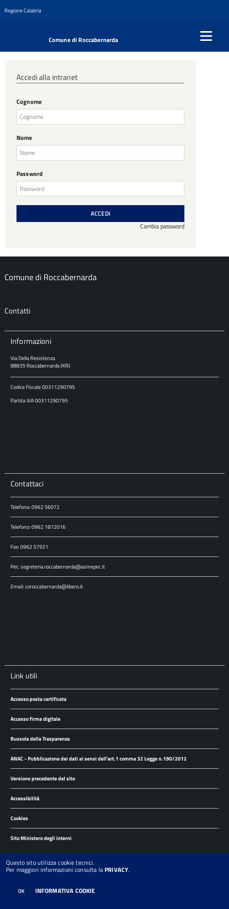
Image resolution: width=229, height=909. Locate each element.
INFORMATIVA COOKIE (65, 890)
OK (21, 891)
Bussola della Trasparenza (40, 738)
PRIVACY (116, 869)
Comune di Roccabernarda (83, 40)
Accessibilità (24, 798)
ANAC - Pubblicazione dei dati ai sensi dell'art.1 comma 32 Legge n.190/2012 (98, 758)
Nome (24, 138)
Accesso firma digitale (35, 719)
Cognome (29, 102)
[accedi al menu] (206, 36)
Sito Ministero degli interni (41, 838)
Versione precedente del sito (42, 778)
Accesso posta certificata (38, 699)
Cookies (19, 818)
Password (29, 174)
